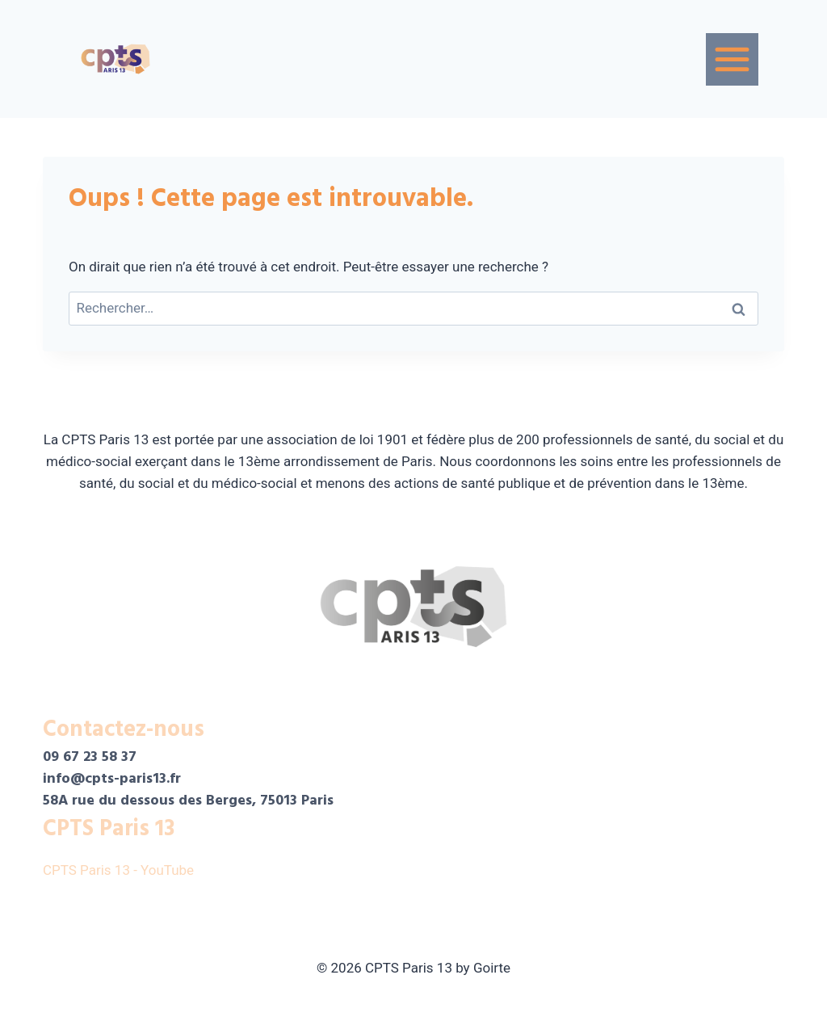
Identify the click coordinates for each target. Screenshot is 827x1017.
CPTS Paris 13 (108, 828)
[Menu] (732, 59)
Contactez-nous (123, 729)
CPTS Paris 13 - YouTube (120, 870)
